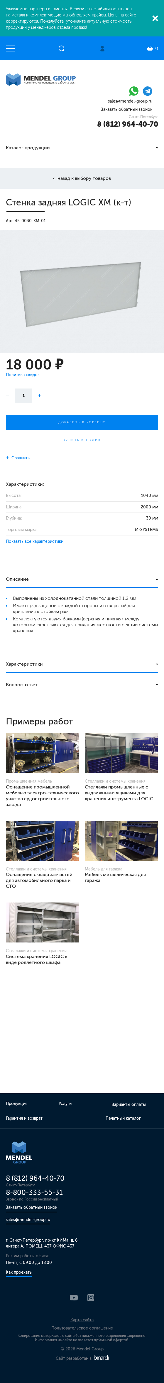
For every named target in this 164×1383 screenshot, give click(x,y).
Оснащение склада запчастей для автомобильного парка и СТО (39, 880)
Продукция (16, 1103)
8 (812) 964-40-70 (127, 124)
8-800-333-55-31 (34, 1192)
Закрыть (155, 18)
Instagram (90, 1297)
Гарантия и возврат (24, 1118)
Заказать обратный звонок (126, 109)
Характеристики (24, 664)
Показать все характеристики (34, 541)
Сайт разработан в (82, 1358)
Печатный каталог (123, 1118)
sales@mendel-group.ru (130, 101)
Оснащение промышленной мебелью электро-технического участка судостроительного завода (42, 795)
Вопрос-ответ (22, 684)
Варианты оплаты (128, 1104)
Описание (17, 579)
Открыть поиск (62, 48)
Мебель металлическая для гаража (115, 877)
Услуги (65, 1103)
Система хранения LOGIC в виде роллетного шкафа (36, 959)
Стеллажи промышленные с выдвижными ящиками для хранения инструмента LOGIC (119, 792)
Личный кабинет (102, 48)
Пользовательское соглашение (82, 1328)
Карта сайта (82, 1319)
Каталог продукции (28, 147)
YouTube (74, 1297)
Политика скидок (23, 374)
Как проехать (19, 1272)
